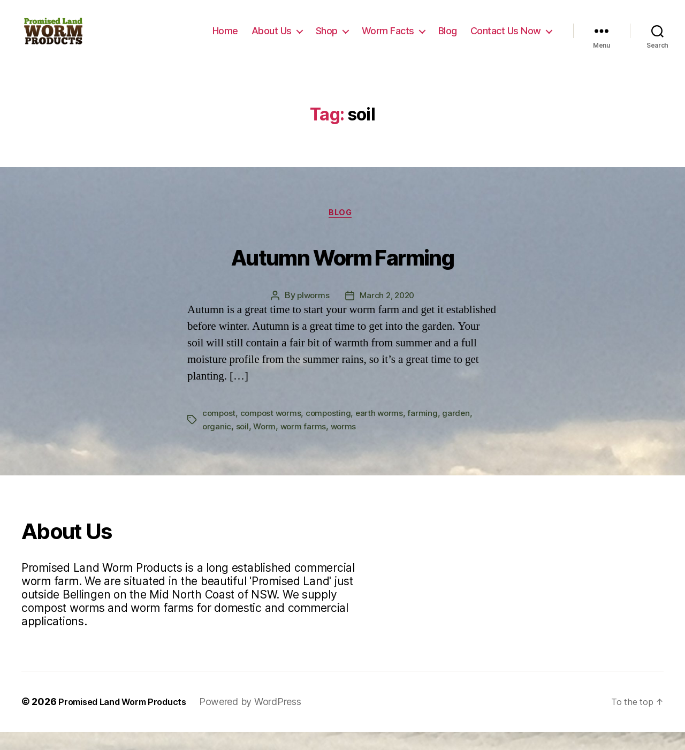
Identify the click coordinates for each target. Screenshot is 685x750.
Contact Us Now (505, 38)
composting (333, 431)
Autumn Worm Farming (342, 271)
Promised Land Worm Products (130, 719)
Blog (447, 38)
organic (217, 444)
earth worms (385, 431)
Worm (266, 444)
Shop (327, 38)
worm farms (305, 444)
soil (243, 444)
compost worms (274, 431)
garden (463, 431)
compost (219, 431)
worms (346, 444)
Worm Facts (388, 38)
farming (430, 431)
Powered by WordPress (266, 719)
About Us (272, 38)
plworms (311, 314)
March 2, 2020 (388, 314)
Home (225, 38)
